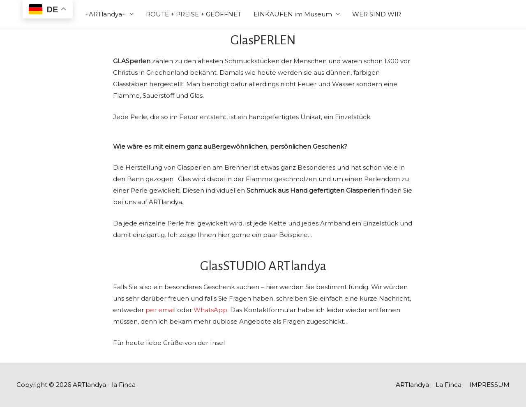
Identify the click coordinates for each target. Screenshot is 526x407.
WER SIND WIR (376, 14)
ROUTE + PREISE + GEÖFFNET (193, 14)
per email (160, 310)
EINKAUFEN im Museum (293, 14)
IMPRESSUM (489, 385)
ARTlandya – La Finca (428, 385)
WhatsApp (210, 310)
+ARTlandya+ (105, 14)
